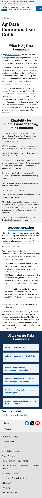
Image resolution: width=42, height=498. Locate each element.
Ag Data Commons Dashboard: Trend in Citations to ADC (20, 402)
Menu (39, 9)
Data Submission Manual (16, 347)
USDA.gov (6, 483)
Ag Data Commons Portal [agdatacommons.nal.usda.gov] (19, 368)
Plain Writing (7, 441)
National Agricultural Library (19, 7)
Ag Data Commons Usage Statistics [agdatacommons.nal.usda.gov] (19, 379)
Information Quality (10, 473)
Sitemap (7, 429)
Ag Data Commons (12, 55)
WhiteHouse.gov (8, 492)
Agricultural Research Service (14, 478)
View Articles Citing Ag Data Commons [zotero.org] (20, 391)
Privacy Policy (7, 456)
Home (6, 423)
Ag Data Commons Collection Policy (19, 217)
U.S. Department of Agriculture (19, 10)
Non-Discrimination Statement (14, 461)
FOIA (4, 446)
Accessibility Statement (11, 451)
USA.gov (5, 487)
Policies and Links (9, 437)
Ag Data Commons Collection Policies (20, 357)
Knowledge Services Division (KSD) (15, 415)
